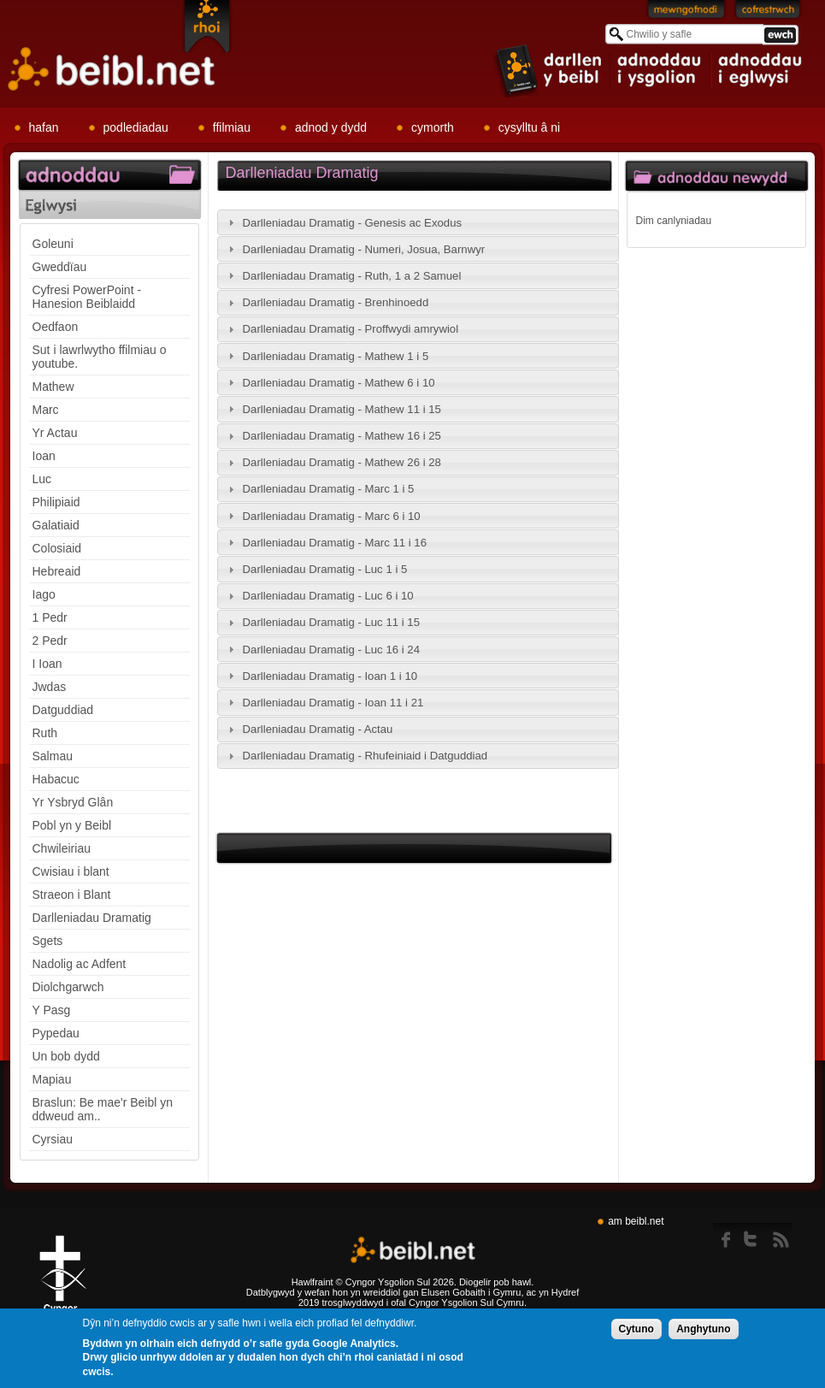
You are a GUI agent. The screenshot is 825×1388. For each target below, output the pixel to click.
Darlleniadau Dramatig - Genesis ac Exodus (353, 222)
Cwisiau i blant (70, 871)
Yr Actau (55, 433)
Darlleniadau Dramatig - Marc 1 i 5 (329, 488)
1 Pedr (50, 617)
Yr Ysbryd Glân (73, 802)
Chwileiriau (61, 848)
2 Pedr (50, 640)
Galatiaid (56, 525)
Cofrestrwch (768, 13)
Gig (62, 1280)
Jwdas (49, 687)
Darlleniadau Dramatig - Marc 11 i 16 (335, 542)
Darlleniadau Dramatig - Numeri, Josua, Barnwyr (364, 249)
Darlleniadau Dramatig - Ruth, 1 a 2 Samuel (352, 275)
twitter (755, 1236)
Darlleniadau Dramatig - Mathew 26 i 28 (342, 462)
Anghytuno (703, 1330)
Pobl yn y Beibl (72, 825)
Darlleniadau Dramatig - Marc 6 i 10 (332, 516)
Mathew (53, 386)
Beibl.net (413, 1250)
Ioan (44, 456)
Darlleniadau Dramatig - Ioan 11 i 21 (333, 702)
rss (781, 1236)
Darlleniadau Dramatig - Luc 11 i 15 (331, 622)
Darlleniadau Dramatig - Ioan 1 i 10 (330, 676)
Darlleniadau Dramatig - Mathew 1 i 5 (336, 356)
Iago (44, 594)
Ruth (45, 733)
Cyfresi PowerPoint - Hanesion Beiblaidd (87, 296)
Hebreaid (56, 571)
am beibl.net (635, 1221)
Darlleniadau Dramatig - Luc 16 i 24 (331, 649)
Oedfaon (55, 327)
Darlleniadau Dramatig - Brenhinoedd (336, 302)
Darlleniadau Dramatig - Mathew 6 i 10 (339, 382)
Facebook (727, 1236)
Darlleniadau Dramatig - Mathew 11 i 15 (342, 409)
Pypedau (56, 1033)
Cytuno (636, 1330)
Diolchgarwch (68, 987)
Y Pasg (51, 1010)
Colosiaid (57, 548)
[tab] (418, 222)
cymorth (432, 127)
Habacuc (56, 779)
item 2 (661, 70)
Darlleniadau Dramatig (91, 917)
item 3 (759, 70)
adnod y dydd (331, 127)
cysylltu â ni (529, 127)
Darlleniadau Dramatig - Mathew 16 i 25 (342, 435)
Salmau (52, 756)
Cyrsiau (52, 1139)
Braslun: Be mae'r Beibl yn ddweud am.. (103, 1109)
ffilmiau (231, 127)
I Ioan (47, 663)
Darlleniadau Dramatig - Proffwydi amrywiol (351, 328)
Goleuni (53, 244)
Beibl (112, 70)
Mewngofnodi (686, 13)
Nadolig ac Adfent (79, 964)
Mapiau (52, 1079)
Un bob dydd (66, 1056)
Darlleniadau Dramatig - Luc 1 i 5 (325, 569)
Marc (45, 409)
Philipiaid (56, 502)
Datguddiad (63, 710)
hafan (44, 127)
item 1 (550, 69)
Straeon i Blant (71, 894)
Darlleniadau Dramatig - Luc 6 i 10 (328, 595)
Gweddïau (59, 267)
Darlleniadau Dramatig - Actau (318, 729)
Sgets (47, 941)
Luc (42, 479)
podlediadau (135, 127)
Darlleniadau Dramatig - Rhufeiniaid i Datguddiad (365, 755)
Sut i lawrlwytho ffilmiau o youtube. (99, 356)
